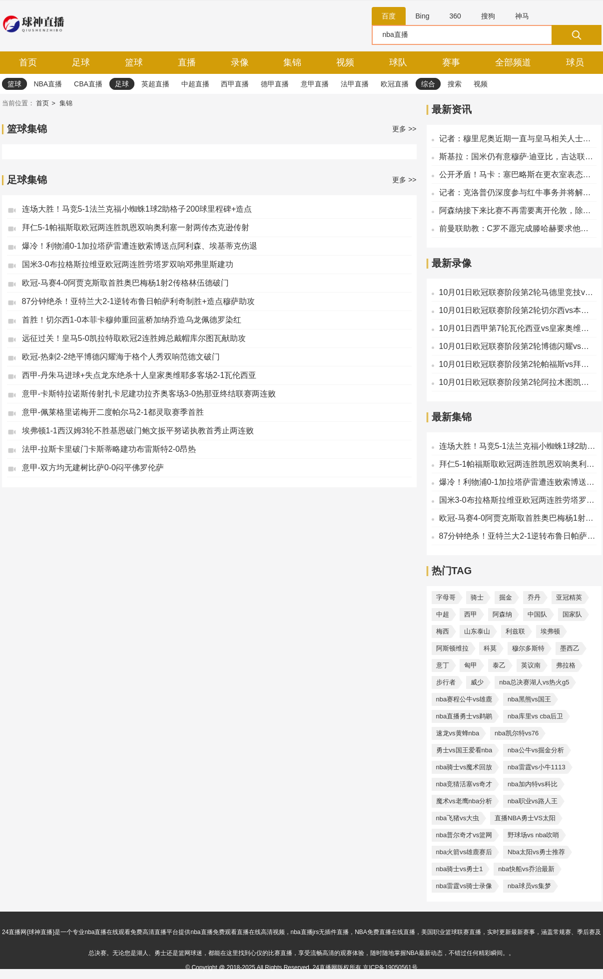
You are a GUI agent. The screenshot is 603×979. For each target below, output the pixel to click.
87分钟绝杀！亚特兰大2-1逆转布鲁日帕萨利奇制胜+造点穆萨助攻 (138, 301)
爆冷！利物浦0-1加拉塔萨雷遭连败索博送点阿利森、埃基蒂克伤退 (139, 246)
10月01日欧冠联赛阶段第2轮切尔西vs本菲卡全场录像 (518, 310)
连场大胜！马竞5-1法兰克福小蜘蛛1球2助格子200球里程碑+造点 (137, 209)
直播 (187, 62)
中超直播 (195, 84)
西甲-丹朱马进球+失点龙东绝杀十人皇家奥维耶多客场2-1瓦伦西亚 (139, 375)
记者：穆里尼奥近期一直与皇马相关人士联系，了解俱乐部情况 (518, 138)
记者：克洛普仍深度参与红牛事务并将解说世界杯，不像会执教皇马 (518, 192)
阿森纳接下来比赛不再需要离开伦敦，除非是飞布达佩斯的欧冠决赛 (518, 210)
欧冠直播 (395, 84)
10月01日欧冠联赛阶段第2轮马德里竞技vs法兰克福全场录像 (518, 292)
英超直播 (155, 84)
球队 (398, 62)
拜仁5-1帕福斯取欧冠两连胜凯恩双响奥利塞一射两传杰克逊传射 (135, 227)
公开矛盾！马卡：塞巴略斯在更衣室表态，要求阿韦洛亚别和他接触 (518, 174)
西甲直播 (235, 84)
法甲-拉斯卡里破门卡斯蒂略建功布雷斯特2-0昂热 (109, 449)
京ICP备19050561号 (390, 967)
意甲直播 (315, 84)
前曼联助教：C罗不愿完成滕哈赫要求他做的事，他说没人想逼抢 (518, 228)
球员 (575, 62)
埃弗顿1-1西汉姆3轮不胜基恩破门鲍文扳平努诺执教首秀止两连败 (138, 430)
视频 (345, 62)
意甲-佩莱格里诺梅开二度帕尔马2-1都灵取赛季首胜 (113, 412)
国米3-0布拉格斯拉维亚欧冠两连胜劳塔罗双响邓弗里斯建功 (127, 264)
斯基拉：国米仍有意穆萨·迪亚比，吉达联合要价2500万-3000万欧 (518, 156)
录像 (240, 62)
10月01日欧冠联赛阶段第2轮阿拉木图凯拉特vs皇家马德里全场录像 (518, 382)
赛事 (451, 62)
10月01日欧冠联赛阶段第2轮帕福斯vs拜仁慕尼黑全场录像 (518, 364)
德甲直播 (275, 84)
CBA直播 (88, 84)
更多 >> (404, 129)
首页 (28, 62)
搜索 (455, 84)
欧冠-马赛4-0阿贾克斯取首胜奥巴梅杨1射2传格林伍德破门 (125, 283)
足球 (81, 62)
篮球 (134, 62)
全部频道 (513, 62)
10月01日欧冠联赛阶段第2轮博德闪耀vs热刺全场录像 (518, 346)
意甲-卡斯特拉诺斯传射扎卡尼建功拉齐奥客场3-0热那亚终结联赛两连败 (149, 393)
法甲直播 (355, 84)
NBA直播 (47, 84)
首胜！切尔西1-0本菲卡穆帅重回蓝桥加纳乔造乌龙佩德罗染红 (131, 320)
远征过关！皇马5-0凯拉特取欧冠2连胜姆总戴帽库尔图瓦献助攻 (134, 338)
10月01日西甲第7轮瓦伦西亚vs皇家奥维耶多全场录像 (518, 328)
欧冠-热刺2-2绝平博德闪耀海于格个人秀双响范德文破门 (121, 356)
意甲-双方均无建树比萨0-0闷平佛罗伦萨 (93, 467)
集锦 (292, 62)
